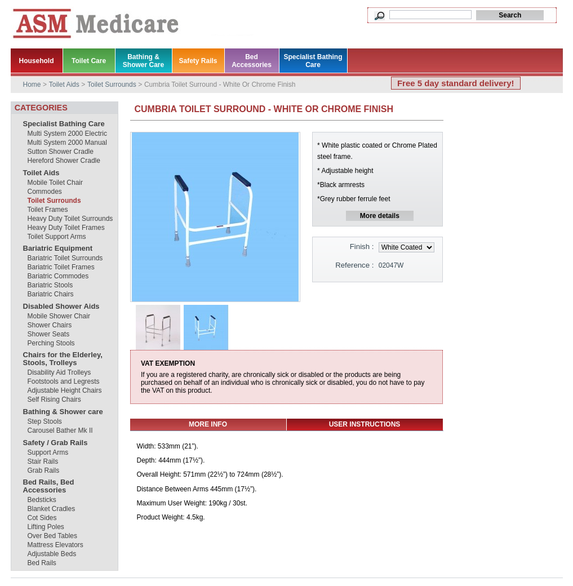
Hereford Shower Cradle (64, 161)
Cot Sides (42, 518)
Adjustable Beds (52, 554)
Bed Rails (42, 563)
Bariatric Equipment (58, 248)
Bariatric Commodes (58, 276)
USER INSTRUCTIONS (365, 424)
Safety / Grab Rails (55, 442)
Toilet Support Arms (57, 237)
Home (32, 84)
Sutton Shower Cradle (61, 152)
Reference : (354, 265)
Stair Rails (43, 461)
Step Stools (45, 421)
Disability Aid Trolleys (59, 372)
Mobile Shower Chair (59, 316)
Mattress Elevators (55, 545)
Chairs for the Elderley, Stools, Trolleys (63, 358)
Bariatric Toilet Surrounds (65, 258)
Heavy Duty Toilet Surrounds (70, 219)
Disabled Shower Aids (61, 306)
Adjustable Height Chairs (65, 390)
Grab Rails (44, 470)
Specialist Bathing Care (64, 123)
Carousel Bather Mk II (60, 430)
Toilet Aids (41, 172)
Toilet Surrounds (54, 201)
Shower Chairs (50, 325)
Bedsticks (42, 500)
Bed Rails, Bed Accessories (48, 486)
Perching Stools (51, 343)
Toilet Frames (48, 210)
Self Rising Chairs (54, 399)
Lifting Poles (46, 527)
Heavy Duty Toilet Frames (66, 228)
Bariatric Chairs (51, 294)
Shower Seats (49, 334)
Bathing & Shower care (63, 411)
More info (208, 424)
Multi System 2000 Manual (67, 142)
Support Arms (48, 452)
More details (379, 216)
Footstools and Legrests (64, 381)
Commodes (45, 192)
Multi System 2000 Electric (67, 133)
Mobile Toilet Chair (55, 183)
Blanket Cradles (51, 509)
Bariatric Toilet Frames (61, 267)
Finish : (362, 246)
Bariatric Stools (50, 285)
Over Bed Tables (53, 536)
